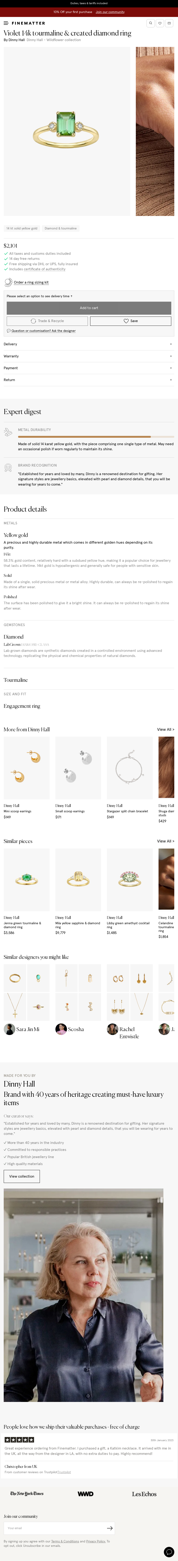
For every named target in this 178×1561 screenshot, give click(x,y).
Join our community (110, 12)
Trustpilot (64, 1472)
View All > (165, 730)
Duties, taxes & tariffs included (89, 3)
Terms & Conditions (65, 1541)
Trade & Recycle (47, 321)
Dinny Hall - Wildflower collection (54, 40)
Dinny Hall (17, 40)
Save (131, 321)
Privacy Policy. (96, 1541)
